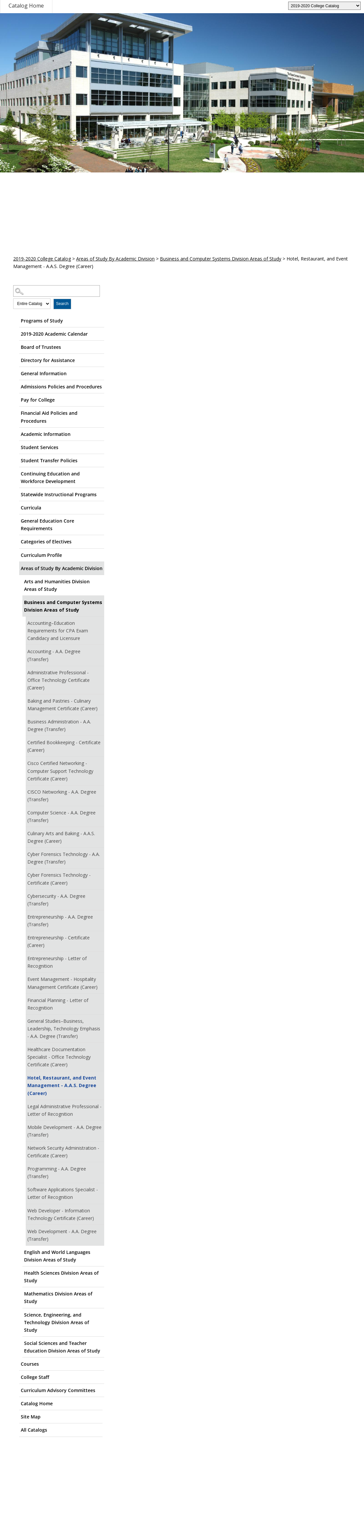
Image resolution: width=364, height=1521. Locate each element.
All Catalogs (34, 1430)
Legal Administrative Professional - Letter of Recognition (64, 1110)
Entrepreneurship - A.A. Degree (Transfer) (60, 921)
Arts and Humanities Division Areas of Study (57, 585)
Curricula (31, 507)
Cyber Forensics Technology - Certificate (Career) (59, 879)
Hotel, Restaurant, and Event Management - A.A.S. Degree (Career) (61, 1085)
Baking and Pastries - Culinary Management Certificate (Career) (62, 705)
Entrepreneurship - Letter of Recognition (57, 962)
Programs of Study (42, 321)
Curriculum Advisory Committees (58, 1390)
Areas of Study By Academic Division (115, 259)
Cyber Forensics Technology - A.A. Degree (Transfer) (63, 858)
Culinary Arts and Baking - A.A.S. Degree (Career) (61, 837)
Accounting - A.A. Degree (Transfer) (53, 655)
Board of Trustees (41, 347)
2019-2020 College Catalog (42, 259)
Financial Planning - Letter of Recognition (57, 1004)
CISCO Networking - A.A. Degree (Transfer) (61, 796)
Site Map (31, 1417)
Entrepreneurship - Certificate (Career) (58, 941)
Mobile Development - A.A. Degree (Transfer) (64, 1131)
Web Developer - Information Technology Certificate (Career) (60, 1214)
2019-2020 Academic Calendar (54, 334)
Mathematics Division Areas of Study (58, 1297)
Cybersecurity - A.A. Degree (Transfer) (56, 900)
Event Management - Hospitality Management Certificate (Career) (62, 983)
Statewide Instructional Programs (59, 494)
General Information (44, 373)
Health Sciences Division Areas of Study (61, 1277)
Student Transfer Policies (49, 460)
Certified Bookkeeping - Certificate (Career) (64, 746)
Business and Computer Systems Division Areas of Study (220, 259)
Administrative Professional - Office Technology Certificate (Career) (58, 680)
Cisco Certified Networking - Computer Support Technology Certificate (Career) (60, 770)
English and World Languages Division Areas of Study (57, 1256)
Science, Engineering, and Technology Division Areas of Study (56, 1322)
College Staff (35, 1377)
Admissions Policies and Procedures (61, 386)
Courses (30, 1364)
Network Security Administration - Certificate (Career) (63, 1152)
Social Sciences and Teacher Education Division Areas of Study (62, 1347)
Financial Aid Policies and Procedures (49, 417)
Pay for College (38, 400)
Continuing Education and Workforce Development (50, 477)
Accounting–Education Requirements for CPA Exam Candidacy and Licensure (57, 630)
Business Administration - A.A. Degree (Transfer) (59, 725)
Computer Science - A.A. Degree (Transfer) (61, 816)
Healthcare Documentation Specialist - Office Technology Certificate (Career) (59, 1057)
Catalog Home (26, 5)
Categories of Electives (46, 541)
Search (62, 303)
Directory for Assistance (48, 360)
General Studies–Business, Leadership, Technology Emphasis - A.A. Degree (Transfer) (63, 1028)
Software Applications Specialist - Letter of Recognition (62, 1193)
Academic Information (46, 434)
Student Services (39, 447)
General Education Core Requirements (47, 525)
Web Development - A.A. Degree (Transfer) (62, 1235)
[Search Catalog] (56, 291)
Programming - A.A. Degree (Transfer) (56, 1172)
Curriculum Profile (41, 555)
